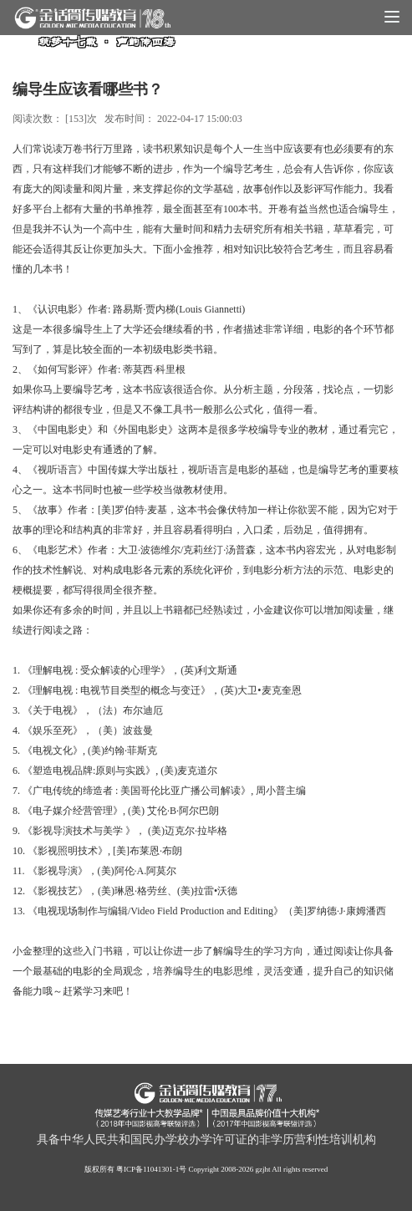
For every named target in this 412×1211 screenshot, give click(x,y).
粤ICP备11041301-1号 (151, 1169)
